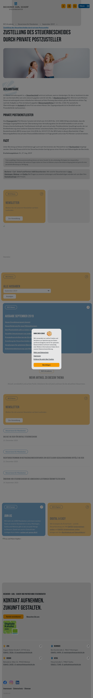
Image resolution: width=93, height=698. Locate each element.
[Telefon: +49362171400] (57, 664)
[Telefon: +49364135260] (9, 652)
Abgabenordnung (60, 98)
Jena (70, 172)
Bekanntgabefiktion (46, 103)
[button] (75, 6)
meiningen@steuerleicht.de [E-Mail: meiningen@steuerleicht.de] (74, 652)
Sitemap (27, 688)
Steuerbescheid (32, 95)
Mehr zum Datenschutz (41, 352)
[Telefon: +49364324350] (9, 664)
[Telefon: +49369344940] (57, 652)
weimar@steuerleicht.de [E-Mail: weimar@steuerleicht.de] (25, 665)
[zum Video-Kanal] (63, 6)
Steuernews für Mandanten (28, 24)
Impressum (7, 688)
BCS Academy (8, 24)
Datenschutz (18, 688)
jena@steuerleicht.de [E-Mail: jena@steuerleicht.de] (24, 652)
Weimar (16, 174)
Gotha (25, 174)
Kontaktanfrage (11, 177)
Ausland (21, 105)
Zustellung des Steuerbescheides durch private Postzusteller (26, 28)
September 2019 (48, 24)
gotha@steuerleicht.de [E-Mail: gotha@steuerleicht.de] (72, 665)
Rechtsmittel (74, 147)
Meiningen (9, 174)
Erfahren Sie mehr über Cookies (44, 359)
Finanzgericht (11, 121)
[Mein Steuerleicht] (69, 6)
